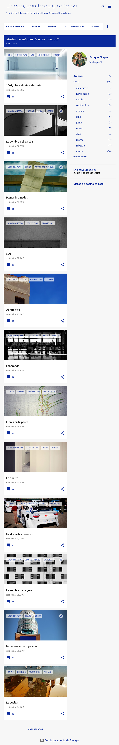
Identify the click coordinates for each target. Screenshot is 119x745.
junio (79, 122)
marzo (80, 139)
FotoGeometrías (74, 26)
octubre (80, 99)
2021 (76, 82)
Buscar (36, 26)
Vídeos (95, 26)
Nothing (52, 26)
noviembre (82, 93)
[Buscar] (103, 7)
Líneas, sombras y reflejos (41, 5)
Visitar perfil (96, 62)
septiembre (82, 105)
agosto (80, 111)
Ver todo (11, 43)
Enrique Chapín (99, 57)
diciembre (82, 88)
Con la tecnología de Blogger (59, 740)
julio (78, 116)
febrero (80, 145)
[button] (62, 96)
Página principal (15, 26)
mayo (79, 128)
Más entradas (35, 729)
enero (79, 151)
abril (78, 134)
